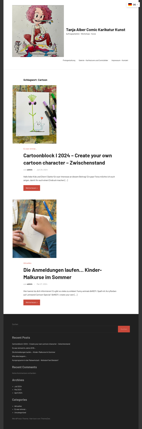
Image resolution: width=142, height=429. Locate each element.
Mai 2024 (17, 389)
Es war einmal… (20, 409)
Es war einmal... (30, 148)
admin (29, 169)
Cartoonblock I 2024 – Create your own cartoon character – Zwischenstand (41, 344)
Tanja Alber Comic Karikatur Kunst (95, 29)
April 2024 (18, 393)
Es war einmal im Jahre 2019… (24, 348)
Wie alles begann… (19, 356)
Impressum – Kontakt (120, 60)
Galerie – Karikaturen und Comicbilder (93, 60)
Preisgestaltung (69, 60)
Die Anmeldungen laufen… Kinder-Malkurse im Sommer (33, 352)
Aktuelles (27, 263)
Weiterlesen (31, 188)
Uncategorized (20, 412)
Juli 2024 (18, 386)
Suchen (15, 324)
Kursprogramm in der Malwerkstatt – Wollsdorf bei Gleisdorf (35, 360)
